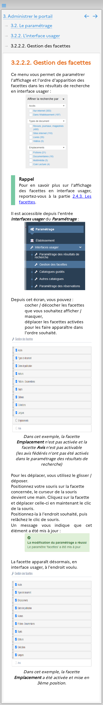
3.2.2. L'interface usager (35, 35)
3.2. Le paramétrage (31, 25)
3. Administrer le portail (27, 16)
